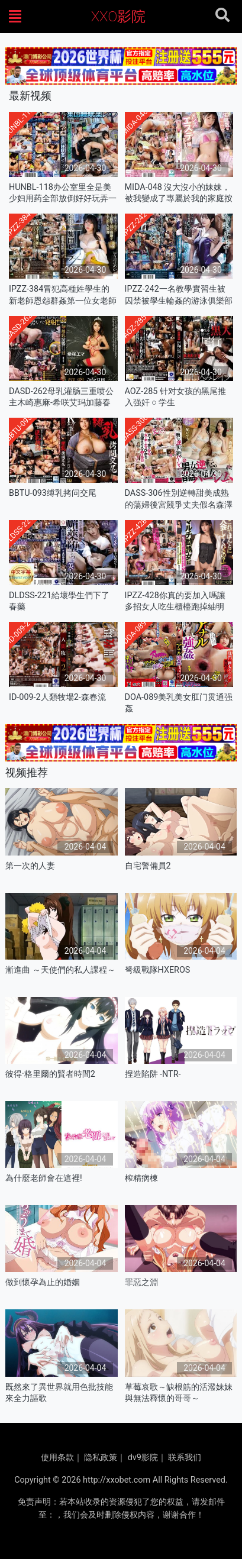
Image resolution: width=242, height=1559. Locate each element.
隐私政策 (100, 1458)
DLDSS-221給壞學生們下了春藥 (59, 601)
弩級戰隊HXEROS (158, 970)
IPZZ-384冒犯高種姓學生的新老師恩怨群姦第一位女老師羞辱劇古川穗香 (63, 295)
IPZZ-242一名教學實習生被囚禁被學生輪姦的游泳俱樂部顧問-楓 (179, 295)
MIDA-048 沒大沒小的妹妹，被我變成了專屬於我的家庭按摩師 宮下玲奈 (179, 193)
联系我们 (184, 1458)
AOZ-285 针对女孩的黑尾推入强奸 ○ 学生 (175, 397)
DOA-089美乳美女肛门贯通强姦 (179, 703)
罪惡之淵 (141, 1282)
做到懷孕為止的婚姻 (42, 1282)
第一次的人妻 (30, 866)
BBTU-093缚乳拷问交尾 (52, 493)
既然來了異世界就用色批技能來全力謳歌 (59, 1392)
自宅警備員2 (148, 866)
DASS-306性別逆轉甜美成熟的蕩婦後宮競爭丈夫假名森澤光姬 (179, 499)
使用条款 (57, 1458)
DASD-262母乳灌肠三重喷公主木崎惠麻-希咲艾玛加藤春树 (61, 397)
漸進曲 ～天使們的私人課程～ (60, 970)
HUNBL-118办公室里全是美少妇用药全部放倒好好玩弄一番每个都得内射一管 (63, 193)
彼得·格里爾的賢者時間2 (50, 1074)
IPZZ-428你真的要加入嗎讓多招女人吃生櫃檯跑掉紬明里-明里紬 (175, 601)
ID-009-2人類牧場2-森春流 (57, 697)
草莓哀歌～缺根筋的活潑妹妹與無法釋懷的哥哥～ (179, 1392)
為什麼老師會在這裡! (43, 1178)
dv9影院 (143, 1458)
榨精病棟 (141, 1178)
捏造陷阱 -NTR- (153, 1074)
